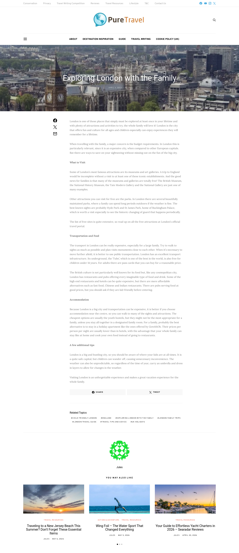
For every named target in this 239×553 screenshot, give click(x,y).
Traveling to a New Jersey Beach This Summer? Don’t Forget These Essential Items (53, 529)
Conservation (30, 3)
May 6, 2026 (58, 539)
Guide (122, 39)
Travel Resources (114, 3)
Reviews (95, 3)
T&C (147, 3)
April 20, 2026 (189, 535)
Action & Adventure (108, 520)
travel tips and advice (114, 422)
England (107, 418)
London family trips (170, 418)
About (73, 39)
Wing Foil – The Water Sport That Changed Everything (119, 528)
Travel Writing (141, 39)
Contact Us (160, 3)
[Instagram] (210, 3)
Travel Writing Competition (71, 3)
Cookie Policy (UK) (167, 39)
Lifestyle (134, 3)
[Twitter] (214, 3)
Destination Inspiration (98, 39)
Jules (127, 88)
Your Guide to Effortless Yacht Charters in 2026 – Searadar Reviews (185, 528)
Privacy (47, 3)
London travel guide (85, 422)
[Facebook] (200, 3)
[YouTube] (205, 3)
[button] (117, 544)
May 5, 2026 (124, 535)
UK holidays (138, 422)
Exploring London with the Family (135, 418)
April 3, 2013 (115, 88)
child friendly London (84, 418)
